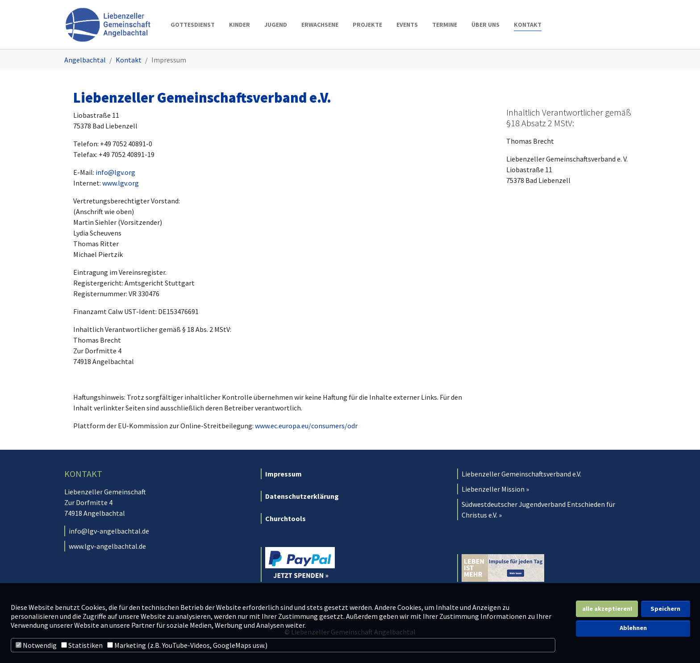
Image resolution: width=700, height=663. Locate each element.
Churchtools (285, 518)
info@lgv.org (115, 172)
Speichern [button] (665, 609)
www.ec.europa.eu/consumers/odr (306, 425)
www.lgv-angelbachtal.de (107, 546)
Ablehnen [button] (633, 628)
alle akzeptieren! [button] (607, 609)
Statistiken (82, 645)
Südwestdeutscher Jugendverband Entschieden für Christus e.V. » (538, 509)
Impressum (283, 473)
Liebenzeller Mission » (495, 489)
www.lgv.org (120, 182)
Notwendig (36, 645)
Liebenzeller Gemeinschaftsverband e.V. (521, 473)
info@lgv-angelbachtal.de (109, 530)
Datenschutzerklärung (302, 496)
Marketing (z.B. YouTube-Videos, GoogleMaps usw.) (187, 645)
